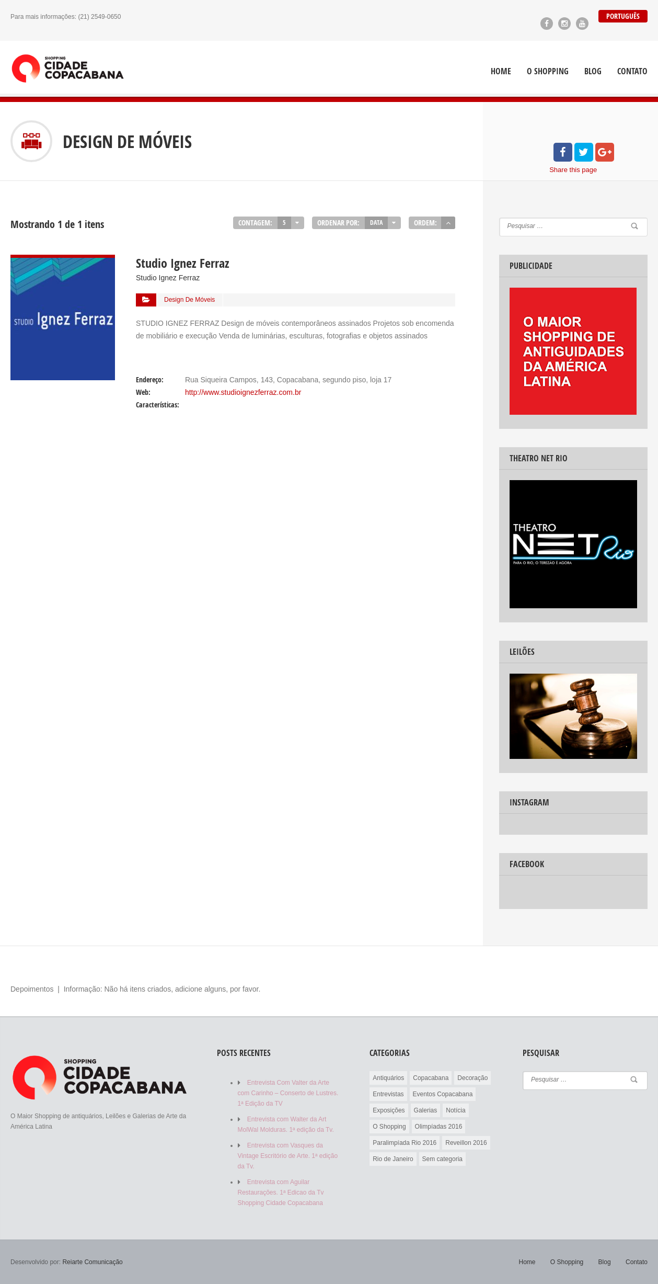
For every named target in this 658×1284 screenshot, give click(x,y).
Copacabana (430, 1078)
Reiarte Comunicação (92, 1262)
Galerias (425, 1110)
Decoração (472, 1078)
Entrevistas (388, 1094)
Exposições (389, 1110)
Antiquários (388, 1078)
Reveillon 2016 (466, 1142)
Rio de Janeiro (393, 1159)
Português (623, 16)
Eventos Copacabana (443, 1094)
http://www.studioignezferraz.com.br (243, 392)
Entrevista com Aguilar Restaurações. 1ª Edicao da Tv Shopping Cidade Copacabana (281, 1192)
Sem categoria (442, 1159)
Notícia (455, 1110)
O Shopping (548, 71)
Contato (632, 71)
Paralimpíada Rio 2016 (404, 1142)
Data (376, 222)
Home (501, 71)
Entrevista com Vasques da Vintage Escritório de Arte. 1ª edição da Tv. (288, 1156)
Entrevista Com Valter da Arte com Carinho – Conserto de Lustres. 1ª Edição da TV (288, 1093)
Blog (593, 71)
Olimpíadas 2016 (439, 1126)
